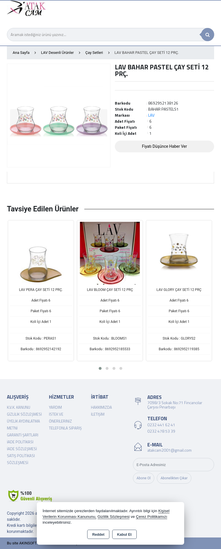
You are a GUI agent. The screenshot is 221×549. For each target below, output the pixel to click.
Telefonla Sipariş (65, 428)
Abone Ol (144, 478)
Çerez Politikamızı (151, 516)
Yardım (55, 407)
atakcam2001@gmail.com (169, 450)
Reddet (98, 535)
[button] (100, 368)
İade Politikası (20, 442)
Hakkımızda (101, 407)
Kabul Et (124, 535)
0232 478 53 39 (161, 431)
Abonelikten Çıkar (174, 478)
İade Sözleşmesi (22, 449)
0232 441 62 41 (161, 425)
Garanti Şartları (22, 435)
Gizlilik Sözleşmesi (24, 414)
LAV (151, 115)
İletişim (97, 414)
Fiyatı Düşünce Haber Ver (164, 146)
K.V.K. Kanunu (18, 407)
